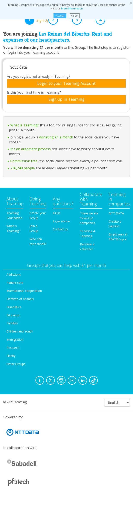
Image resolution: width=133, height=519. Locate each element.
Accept (60, 15)
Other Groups (15, 364)
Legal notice (61, 221)
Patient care (14, 283)
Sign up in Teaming (66, 99)
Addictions (13, 274)
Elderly (10, 356)
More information (72, 8)
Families (12, 323)
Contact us (60, 229)
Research (12, 348)
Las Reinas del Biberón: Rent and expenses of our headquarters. (57, 36)
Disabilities (13, 307)
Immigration (14, 339)
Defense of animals (20, 299)
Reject (74, 15)
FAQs (56, 213)
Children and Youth (19, 331)
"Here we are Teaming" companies (89, 218)
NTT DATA (116, 213)
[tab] (66, 83)
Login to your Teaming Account (66, 83)
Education (13, 315)
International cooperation (24, 291)
